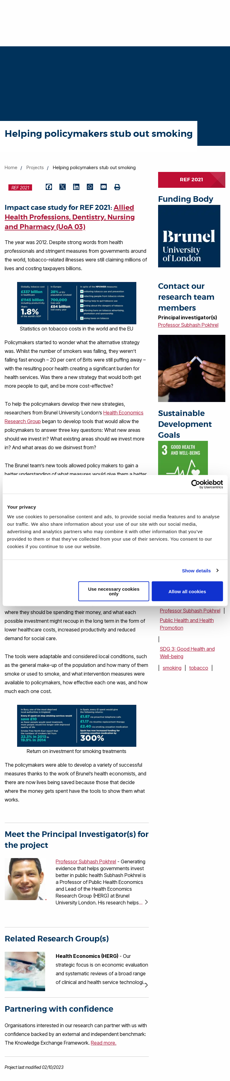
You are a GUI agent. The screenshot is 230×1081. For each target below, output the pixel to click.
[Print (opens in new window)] (117, 187)
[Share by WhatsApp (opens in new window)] (90, 187)
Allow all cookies (187, 591)
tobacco (198, 668)
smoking (172, 668)
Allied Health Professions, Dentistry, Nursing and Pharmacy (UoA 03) (70, 217)
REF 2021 (191, 179)
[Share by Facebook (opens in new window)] (49, 187)
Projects (35, 167)
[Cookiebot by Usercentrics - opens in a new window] (195, 484)
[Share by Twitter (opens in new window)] (62, 187)
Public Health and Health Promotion (187, 624)
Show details (196, 570)
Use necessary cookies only (113, 591)
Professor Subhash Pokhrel (188, 325)
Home (11, 167)
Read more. (103, 1043)
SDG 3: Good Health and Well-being (187, 652)
